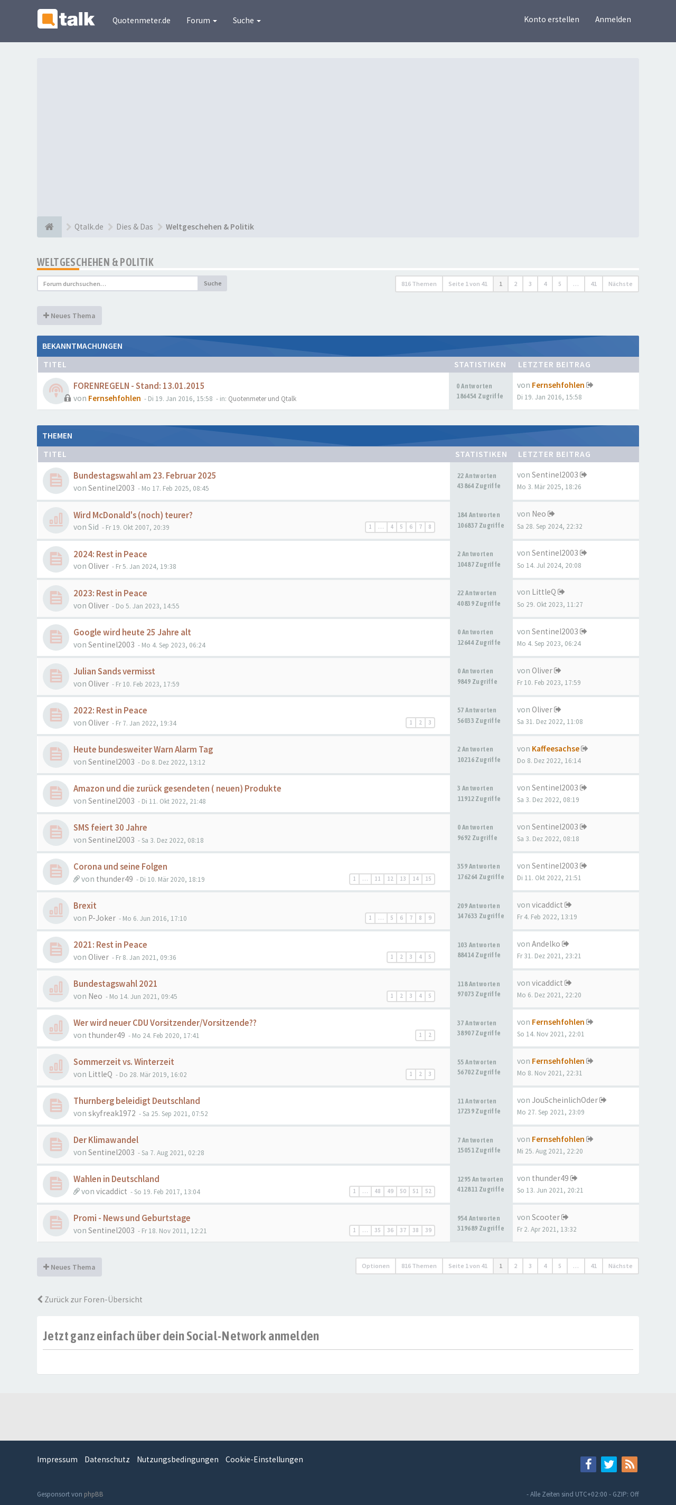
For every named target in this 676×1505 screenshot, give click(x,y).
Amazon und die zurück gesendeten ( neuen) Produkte (177, 788)
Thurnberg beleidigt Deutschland (136, 1101)
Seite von (467, 284)
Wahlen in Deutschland (116, 1179)
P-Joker (102, 918)
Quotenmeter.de (141, 20)
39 (428, 1230)
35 (377, 1230)
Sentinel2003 (111, 488)
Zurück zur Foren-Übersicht (90, 1299)
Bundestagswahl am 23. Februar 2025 (145, 475)
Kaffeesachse (555, 749)
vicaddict (547, 905)
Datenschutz (107, 1459)
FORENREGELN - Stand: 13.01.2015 (139, 386)
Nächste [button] (620, 284)
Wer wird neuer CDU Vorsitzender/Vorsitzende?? (165, 1022)
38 (415, 1230)
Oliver (98, 566)
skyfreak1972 (112, 1113)
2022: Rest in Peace (110, 710)
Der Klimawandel (105, 1140)
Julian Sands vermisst (114, 671)
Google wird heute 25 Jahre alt (132, 632)
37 (403, 1230)
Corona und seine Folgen (120, 866)
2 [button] (515, 284)
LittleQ (544, 592)
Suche (247, 20)
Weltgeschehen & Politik (95, 262)
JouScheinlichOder (565, 1100)
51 (415, 1191)
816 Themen (419, 284)
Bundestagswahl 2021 (115, 983)
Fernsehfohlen (114, 398)
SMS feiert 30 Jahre (110, 827)
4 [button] (545, 284)
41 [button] (593, 284)
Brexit (85, 905)
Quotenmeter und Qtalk (262, 398)
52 (428, 1191)
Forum (201, 20)
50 (403, 1191)
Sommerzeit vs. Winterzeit (123, 1062)
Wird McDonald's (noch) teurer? (133, 515)
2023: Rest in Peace (110, 593)
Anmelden (613, 19)
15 (428, 878)
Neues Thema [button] (69, 315)
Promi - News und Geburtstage (132, 1218)
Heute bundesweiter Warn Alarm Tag (143, 749)
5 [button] (559, 284)
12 (390, 878)
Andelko (546, 944)
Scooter (546, 1217)
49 (390, 1191)
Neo (539, 514)
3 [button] (530, 284)
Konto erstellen (551, 19)
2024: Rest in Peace (110, 554)
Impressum (57, 1459)
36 (390, 1230)
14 (415, 878)
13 (403, 878)
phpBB (94, 1494)
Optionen (376, 1266)
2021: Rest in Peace (110, 944)
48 (377, 1191)
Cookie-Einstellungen (264, 1459)
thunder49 (114, 879)
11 (377, 878)
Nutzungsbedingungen (178, 1459)
